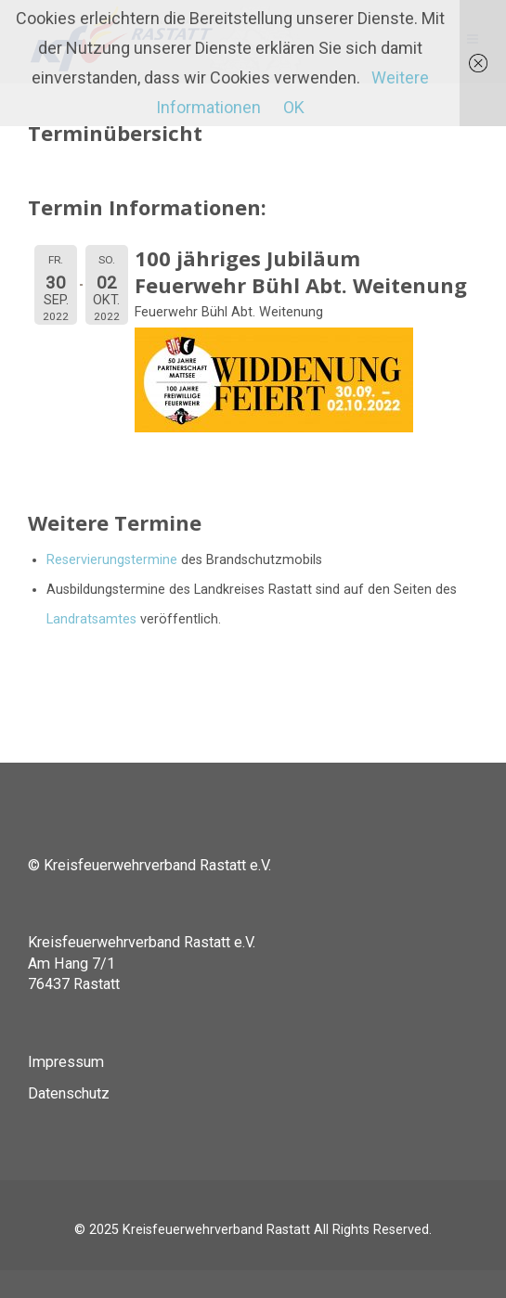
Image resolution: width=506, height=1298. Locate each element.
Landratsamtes (91, 619)
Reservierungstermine (111, 560)
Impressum (66, 1062)
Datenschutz (69, 1093)
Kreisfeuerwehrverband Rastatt (216, 1230)
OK (294, 107)
